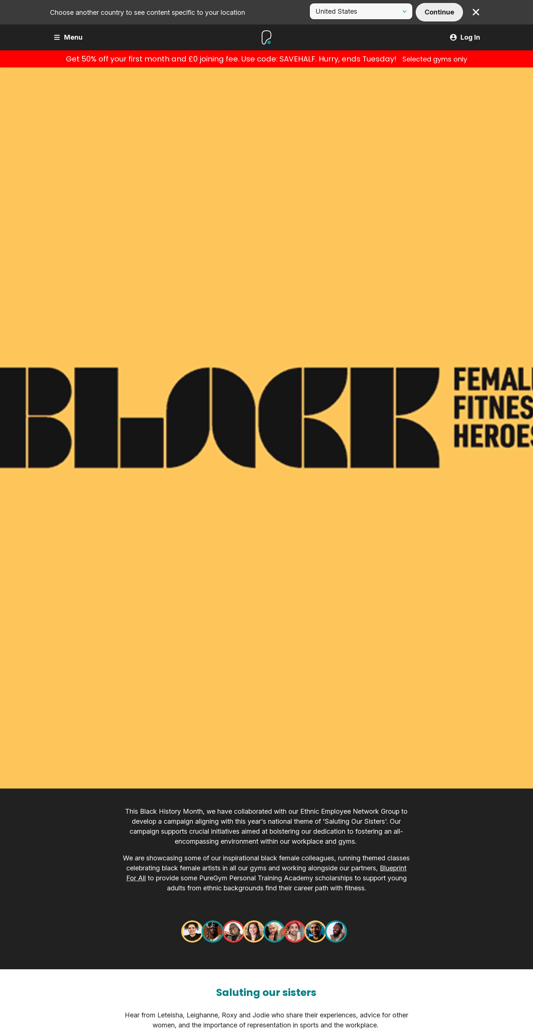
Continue (439, 12)
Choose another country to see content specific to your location (147, 12)
